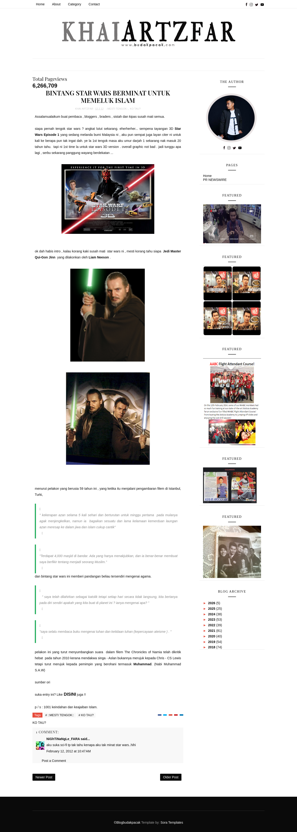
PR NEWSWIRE (215, 180)
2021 (212, 631)
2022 (212, 625)
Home (40, 4)
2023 (212, 619)
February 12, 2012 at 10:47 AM (68, 751)
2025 (212, 608)
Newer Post (44, 777)
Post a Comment (54, 761)
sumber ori (43, 682)
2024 (212, 614)
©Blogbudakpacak (127, 822)
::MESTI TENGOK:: (117, 108)
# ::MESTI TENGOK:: (59, 715)
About (56, 4)
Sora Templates (172, 822)
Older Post (170, 777)
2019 (212, 642)
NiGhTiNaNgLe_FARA (63, 739)
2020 (212, 636)
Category (74, 4)
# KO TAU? (86, 715)
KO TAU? (135, 108)
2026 (212, 603)
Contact (94, 4)
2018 (212, 647)
